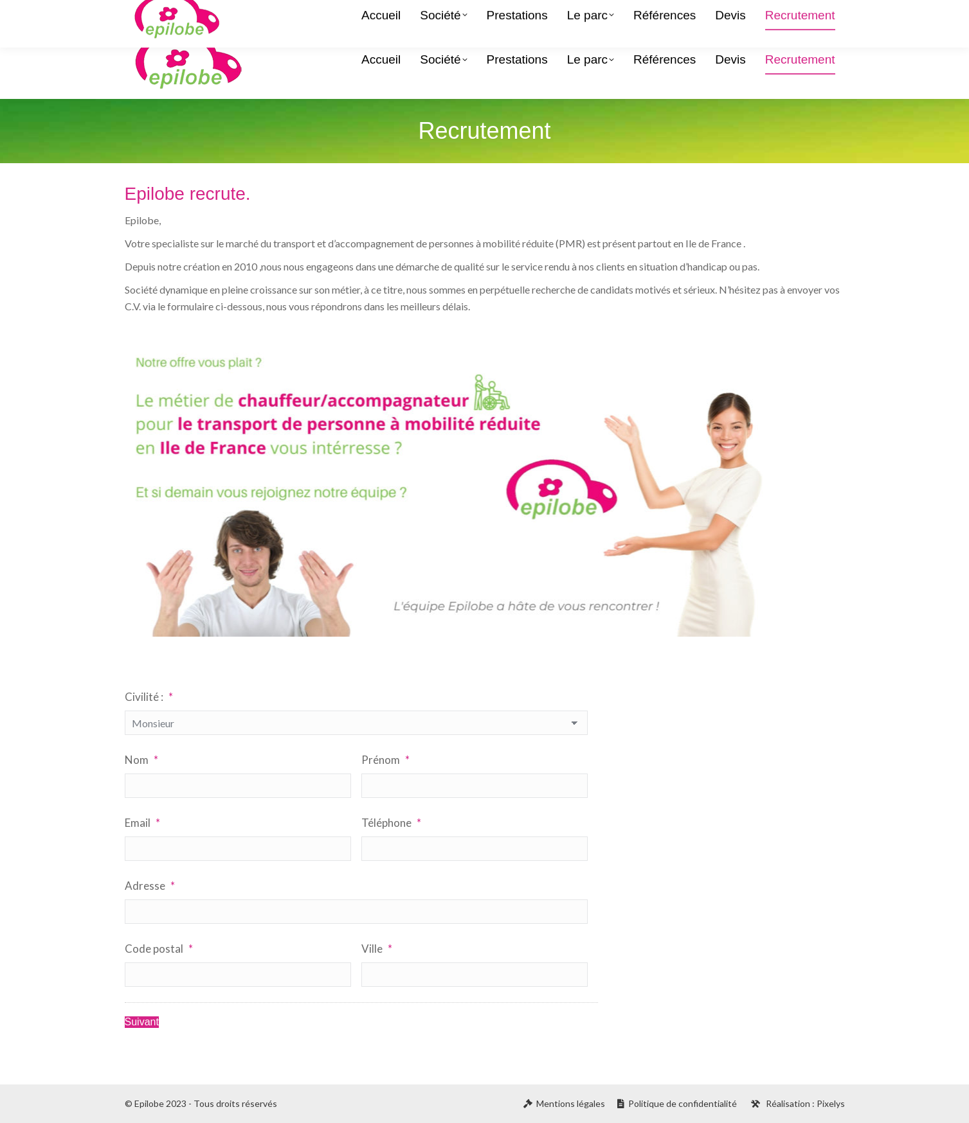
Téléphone (391, 822)
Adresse (150, 885)
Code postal (159, 948)
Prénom (385, 759)
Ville (376, 948)
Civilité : (149, 696)
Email (142, 822)
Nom (141, 759)
